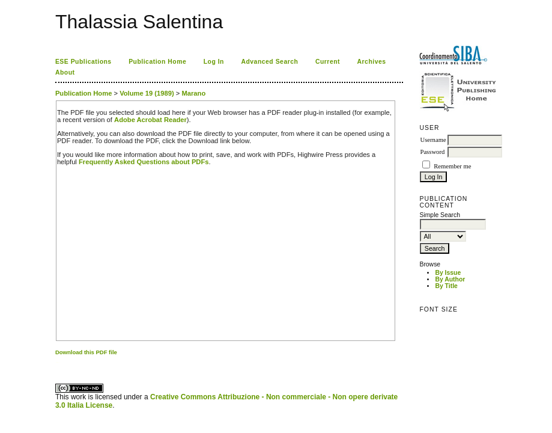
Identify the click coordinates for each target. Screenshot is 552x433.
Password (432, 152)
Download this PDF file (86, 352)
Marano (193, 93)
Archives (371, 61)
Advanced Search (269, 61)
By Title (446, 286)
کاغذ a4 (56, 362)
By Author (450, 279)
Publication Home (157, 61)
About (65, 72)
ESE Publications (83, 61)
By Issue (448, 272)
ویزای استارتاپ (58, 362)
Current (327, 61)
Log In (214, 61)
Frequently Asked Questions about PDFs (144, 161)
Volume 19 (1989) (147, 93)
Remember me (452, 166)
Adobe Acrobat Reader (150, 119)
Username (433, 140)
